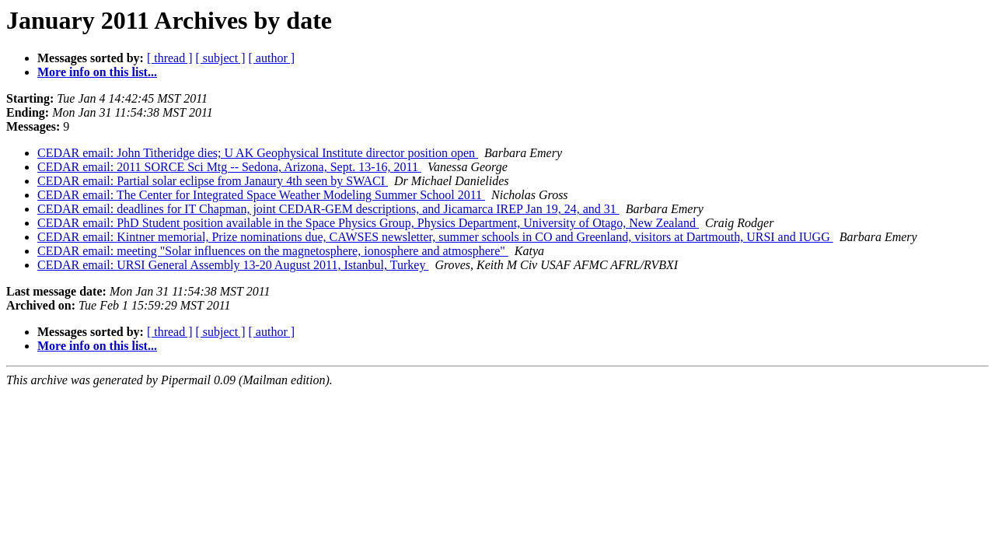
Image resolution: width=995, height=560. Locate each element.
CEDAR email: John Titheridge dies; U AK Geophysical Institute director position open (257, 152)
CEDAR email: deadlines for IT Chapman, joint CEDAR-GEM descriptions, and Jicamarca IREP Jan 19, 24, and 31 (328, 208)
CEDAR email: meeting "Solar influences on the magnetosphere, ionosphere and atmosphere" (272, 250)
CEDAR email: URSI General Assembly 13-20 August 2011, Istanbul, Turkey (232, 264)
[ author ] (272, 58)
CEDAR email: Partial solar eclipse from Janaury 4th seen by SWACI (212, 180)
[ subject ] (221, 58)
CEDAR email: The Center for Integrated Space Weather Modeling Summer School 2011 (261, 194)
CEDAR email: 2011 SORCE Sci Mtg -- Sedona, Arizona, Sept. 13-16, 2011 (229, 166)
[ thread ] (170, 58)
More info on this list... (97, 72)
